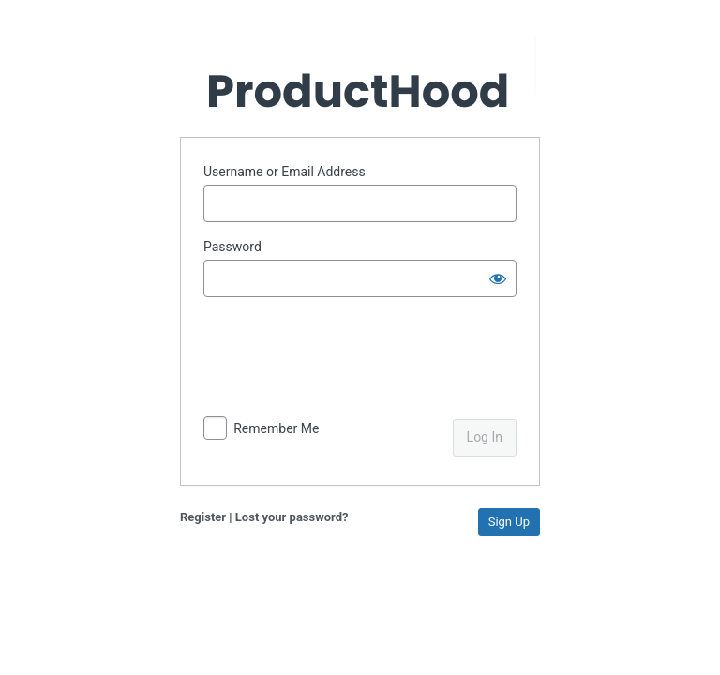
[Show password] (498, 278)
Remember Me (276, 428)
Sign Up (509, 522)
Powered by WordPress (360, 75)
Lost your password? (292, 517)
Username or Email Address (284, 171)
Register (203, 517)
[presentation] (331, 360)
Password (232, 246)
